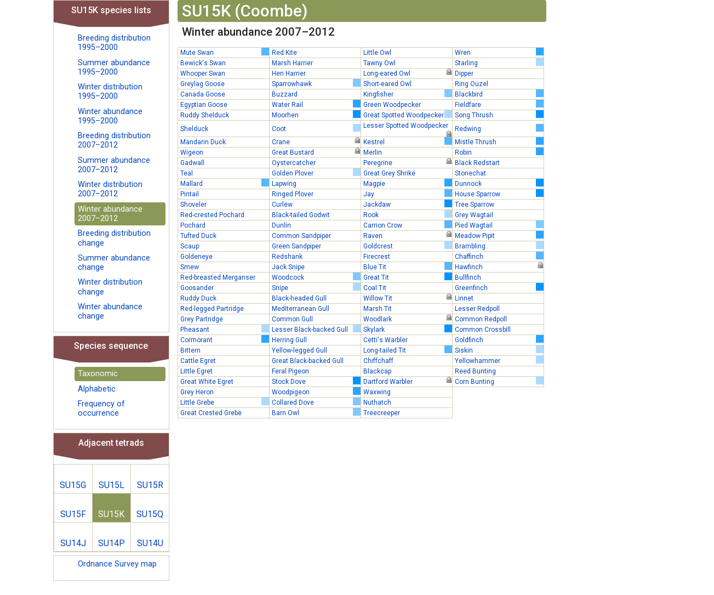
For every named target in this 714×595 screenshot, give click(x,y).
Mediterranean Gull (300, 309)
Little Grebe (224, 402)
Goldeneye (196, 256)
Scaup (189, 246)
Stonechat (470, 173)
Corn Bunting (499, 381)
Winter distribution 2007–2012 (110, 189)
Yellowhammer (499, 360)
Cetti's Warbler (385, 340)
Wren (499, 52)
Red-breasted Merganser (217, 277)
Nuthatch (377, 402)
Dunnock (499, 183)
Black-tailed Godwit (301, 215)
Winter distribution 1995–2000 (110, 91)
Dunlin (281, 225)
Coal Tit (374, 288)
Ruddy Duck (198, 298)
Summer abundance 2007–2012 (114, 165)
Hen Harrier (289, 73)
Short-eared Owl (387, 84)
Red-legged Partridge (212, 309)
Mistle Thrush (499, 141)
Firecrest (376, 256)
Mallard (224, 183)
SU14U (150, 543)
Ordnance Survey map (117, 564)
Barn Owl (316, 412)
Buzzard (285, 94)
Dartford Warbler (407, 381)
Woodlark (407, 318)
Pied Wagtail (499, 224)
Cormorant (224, 339)
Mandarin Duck (203, 142)
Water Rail (316, 104)
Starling (499, 62)
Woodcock (316, 277)
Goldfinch (499, 339)
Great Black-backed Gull (308, 361)
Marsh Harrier (292, 63)
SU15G (73, 485)
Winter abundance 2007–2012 (110, 214)
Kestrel (407, 141)
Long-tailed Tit (407, 349)
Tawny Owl (379, 63)
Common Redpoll (481, 319)
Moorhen (316, 114)
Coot (316, 128)
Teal (186, 173)
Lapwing (284, 184)
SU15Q (149, 514)
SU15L (111, 485)
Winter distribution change (110, 286)
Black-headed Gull (299, 298)
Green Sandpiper (296, 246)
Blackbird (499, 93)
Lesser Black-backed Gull (316, 329)
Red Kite (284, 52)
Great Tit (407, 277)
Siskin (499, 349)
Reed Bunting (475, 371)
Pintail (189, 194)
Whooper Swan (202, 73)
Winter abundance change (110, 311)
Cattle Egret (198, 361)
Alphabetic (97, 389)
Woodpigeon (316, 391)
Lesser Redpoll (477, 309)
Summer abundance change (114, 262)
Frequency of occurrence (101, 408)
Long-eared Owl (407, 73)
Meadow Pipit (499, 235)
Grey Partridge (201, 319)
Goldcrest (407, 245)
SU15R (150, 485)
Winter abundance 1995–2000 (110, 116)
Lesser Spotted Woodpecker (407, 126)
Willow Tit (407, 297)
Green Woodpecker (392, 105)
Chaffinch (499, 256)
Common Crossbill (483, 329)
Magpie (407, 183)
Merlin (372, 152)
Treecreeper (381, 413)
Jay (407, 193)
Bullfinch (468, 277)
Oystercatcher (294, 163)
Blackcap (377, 371)
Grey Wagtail (474, 215)
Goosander (197, 288)
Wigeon (191, 152)
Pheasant (224, 329)
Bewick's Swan (203, 63)
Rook (407, 214)
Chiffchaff (378, 361)
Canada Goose (202, 94)
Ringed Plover (292, 194)
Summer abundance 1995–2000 (114, 67)
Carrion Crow (407, 224)
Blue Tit (407, 266)
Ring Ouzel (471, 84)
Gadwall (192, 163)
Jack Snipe (288, 267)
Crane (316, 141)
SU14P (111, 543)
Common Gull (292, 319)
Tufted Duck (198, 236)
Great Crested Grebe (211, 413)
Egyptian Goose (203, 105)
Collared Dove (316, 402)
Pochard (192, 225)
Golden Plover (316, 172)
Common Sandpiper (301, 236)
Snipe (316, 287)
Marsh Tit (377, 309)
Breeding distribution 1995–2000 (114, 42)
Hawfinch (499, 266)
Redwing (499, 128)
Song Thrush (499, 114)
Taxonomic (98, 373)
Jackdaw (407, 204)
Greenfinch (499, 287)
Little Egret (196, 371)
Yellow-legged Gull (299, 350)
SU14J (73, 543)
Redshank (287, 256)
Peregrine (407, 162)
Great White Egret (206, 382)
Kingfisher (407, 93)
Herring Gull (289, 340)
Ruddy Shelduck (204, 115)
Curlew (282, 204)
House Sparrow (499, 193)
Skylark (407, 329)
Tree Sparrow (474, 204)
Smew (189, 267)
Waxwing (377, 392)
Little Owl (377, 52)
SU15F (73, 514)
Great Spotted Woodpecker (407, 114)
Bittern (190, 350)
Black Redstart (477, 163)
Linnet (464, 298)
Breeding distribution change (114, 238)
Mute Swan (224, 52)
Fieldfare (499, 104)
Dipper (464, 73)
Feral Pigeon (290, 371)
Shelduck (194, 129)
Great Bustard (316, 152)
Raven (407, 235)
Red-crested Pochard (212, 215)
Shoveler (193, 204)
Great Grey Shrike (389, 173)
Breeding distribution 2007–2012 (114, 140)
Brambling (499, 245)
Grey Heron (197, 392)
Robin (499, 152)
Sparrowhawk (316, 83)
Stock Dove (316, 381)
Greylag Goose (202, 84)
